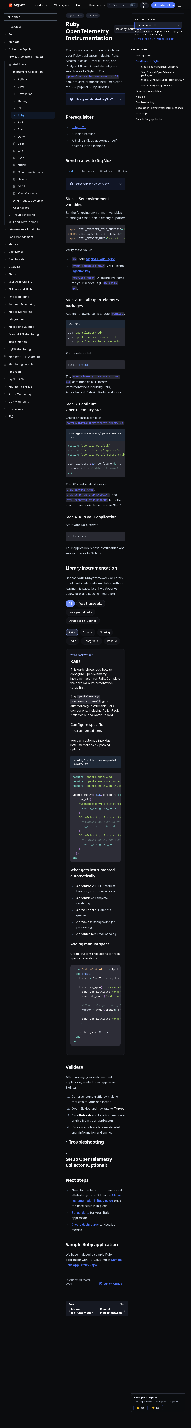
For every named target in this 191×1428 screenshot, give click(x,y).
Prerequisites (143, 55)
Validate (140, 96)
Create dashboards (85, 1224)
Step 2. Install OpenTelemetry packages (157, 74)
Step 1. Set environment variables (159, 66)
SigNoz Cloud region (100, 259)
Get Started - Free (163, 5)
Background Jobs (80, 612)
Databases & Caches (83, 620)
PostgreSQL (91, 641)
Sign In (144, 5)
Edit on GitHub (110, 1283)
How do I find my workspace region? (154, 38)
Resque (112, 641)
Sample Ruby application (149, 119)
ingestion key (81, 271)
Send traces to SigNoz (148, 61)
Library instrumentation (149, 91)
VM (71, 171)
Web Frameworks (90, 603)
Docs (79, 5)
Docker (122, 171)
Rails (72, 632)
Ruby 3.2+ (79, 127)
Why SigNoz (62, 5)
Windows (106, 171)
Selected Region (144, 19)
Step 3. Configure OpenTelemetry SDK (162, 79)
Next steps (142, 113)
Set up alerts (80, 1212)
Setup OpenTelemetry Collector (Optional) (159, 107)
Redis (72, 641)
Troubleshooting (145, 102)
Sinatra (87, 632)
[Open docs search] (122, 5)
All (70, 603)
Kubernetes (86, 171)
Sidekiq (105, 632)
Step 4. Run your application (156, 85)
